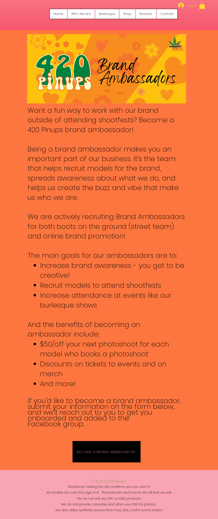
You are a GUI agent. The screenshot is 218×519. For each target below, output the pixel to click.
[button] (202, 5)
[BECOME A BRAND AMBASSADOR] (107, 451)
